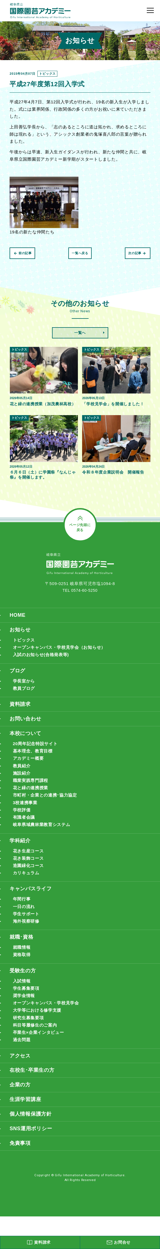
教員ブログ (25, 699)
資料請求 (21, 716)
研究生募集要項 (29, 1045)
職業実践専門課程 (32, 795)
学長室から (25, 691)
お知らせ (21, 638)
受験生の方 (23, 995)
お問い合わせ (26, 731)
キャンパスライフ (32, 910)
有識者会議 (25, 834)
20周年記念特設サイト (37, 756)
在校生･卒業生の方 (33, 1100)
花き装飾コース (29, 877)
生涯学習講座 (26, 1130)
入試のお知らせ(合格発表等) (43, 664)
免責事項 (21, 1175)
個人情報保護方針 (32, 1145)
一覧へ (80, 333)
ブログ (18, 681)
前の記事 (23, 253)
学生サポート (27, 936)
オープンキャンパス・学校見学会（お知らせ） (62, 656)
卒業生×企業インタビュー (40, 1060)
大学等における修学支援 (39, 1037)
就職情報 (22, 971)
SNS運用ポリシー (32, 1160)
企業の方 (21, 1115)
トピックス (25, 649)
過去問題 (22, 1068)
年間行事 (22, 920)
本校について (26, 746)
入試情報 (22, 1006)
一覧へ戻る (80, 253)
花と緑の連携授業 (32, 803)
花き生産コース (29, 870)
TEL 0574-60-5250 (80, 598)
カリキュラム (27, 893)
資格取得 (22, 978)
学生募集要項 (27, 1013)
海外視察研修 (27, 943)
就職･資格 (22, 960)
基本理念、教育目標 (34, 764)
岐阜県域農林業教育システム (43, 842)
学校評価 (22, 827)
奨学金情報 (25, 1021)
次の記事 (137, 253)
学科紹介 (21, 859)
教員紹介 (22, 780)
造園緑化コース (29, 885)
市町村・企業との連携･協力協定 (47, 811)
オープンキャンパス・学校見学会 (48, 1029)
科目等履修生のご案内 (36, 1052)
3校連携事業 (26, 819)
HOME (18, 623)
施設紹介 (22, 788)
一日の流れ (25, 928)
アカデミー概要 (29, 772)
